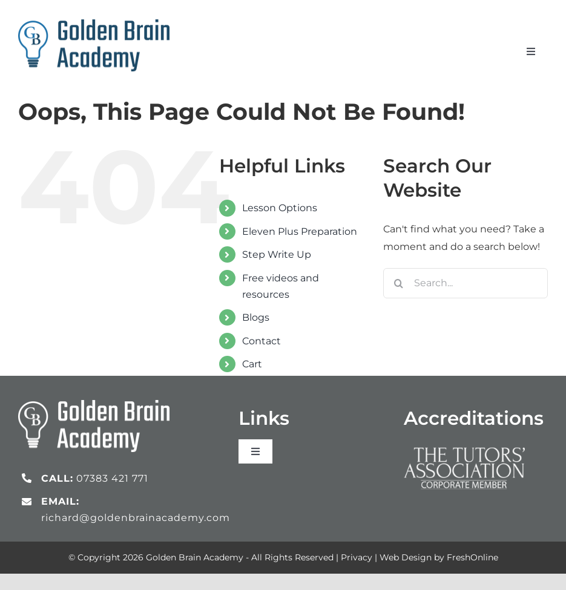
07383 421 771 (112, 478)
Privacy (356, 557)
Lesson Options (279, 208)
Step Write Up (276, 254)
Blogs (255, 317)
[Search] (398, 283)
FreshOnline (472, 557)
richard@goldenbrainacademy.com (135, 517)
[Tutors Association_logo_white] (464, 444)
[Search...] (465, 283)
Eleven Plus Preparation (299, 231)
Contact (261, 341)
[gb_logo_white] (93, 404)
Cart (252, 364)
